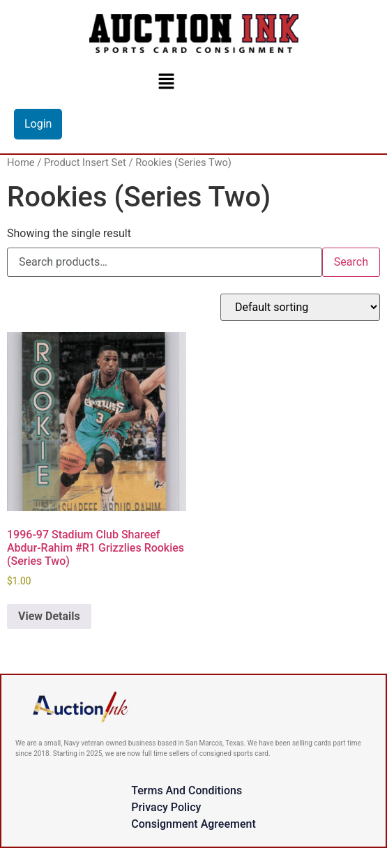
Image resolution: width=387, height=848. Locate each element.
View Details (49, 616)
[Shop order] (300, 307)
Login (38, 123)
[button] (166, 81)
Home (21, 162)
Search (351, 261)
